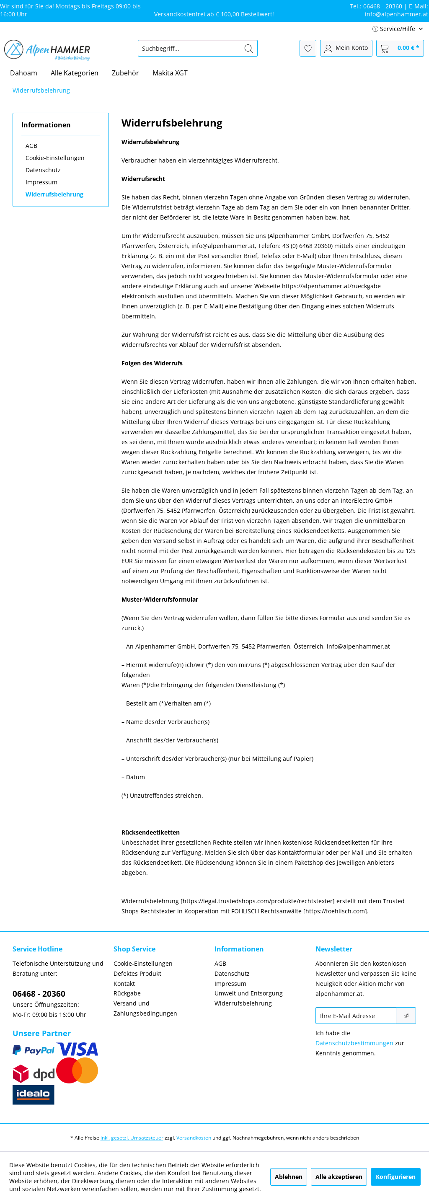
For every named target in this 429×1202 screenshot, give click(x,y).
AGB (31, 146)
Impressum (41, 182)
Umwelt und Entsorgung (248, 993)
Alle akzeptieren (338, 1177)
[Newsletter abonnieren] (406, 1015)
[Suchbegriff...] (198, 48)
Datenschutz (43, 170)
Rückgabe (127, 993)
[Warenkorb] (400, 48)
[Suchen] (249, 48)
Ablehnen (288, 1177)
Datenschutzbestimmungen (354, 1043)
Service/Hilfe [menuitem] (394, 29)
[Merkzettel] (308, 48)
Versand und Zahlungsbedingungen (145, 1008)
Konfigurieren (396, 1177)
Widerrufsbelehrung (54, 194)
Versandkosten (193, 1137)
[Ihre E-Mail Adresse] (355, 1015)
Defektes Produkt (137, 973)
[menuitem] (198, 48)
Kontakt (124, 983)
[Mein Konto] (346, 48)
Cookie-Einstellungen (55, 158)
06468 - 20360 (39, 993)
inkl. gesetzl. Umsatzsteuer (132, 1137)
